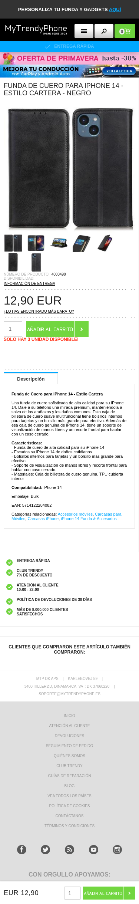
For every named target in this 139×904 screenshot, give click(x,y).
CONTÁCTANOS (70, 816)
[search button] (104, 31)
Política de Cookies (69, 806)
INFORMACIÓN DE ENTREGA (29, 284)
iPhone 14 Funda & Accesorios (88, 518)
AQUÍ (115, 9)
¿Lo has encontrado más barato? (39, 311)
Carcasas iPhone (43, 518)
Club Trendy (69, 766)
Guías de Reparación (69, 776)
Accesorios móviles (75, 514)
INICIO (69, 716)
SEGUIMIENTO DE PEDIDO (69, 746)
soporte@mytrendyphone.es (69, 694)
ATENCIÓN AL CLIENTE (69, 726)
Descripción (30, 379)
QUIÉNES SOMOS (69, 756)
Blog (69, 786)
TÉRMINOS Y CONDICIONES (69, 826)
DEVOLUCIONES (69, 736)
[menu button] (84, 31)
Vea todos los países (69, 796)
